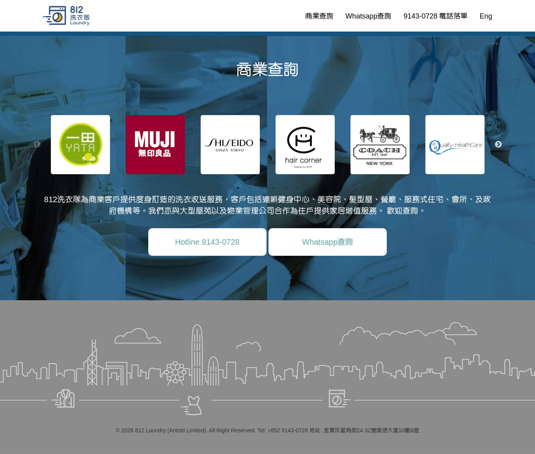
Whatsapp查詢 (368, 15)
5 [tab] (285, 188)
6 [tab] (297, 188)
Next (498, 145)
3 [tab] (262, 188)
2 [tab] (250, 188)
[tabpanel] (80, 144)
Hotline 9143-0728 (207, 242)
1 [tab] (238, 188)
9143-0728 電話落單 (435, 15)
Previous (37, 145)
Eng (485, 15)
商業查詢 (319, 15)
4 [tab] (274, 188)
